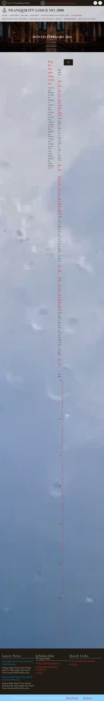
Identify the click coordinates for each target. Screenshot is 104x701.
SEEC (40, 672)
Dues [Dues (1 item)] (61, 606)
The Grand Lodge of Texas (83, 660)
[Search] (68, 62)
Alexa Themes (72, 697)
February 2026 (62, 393)
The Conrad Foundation (48, 663)
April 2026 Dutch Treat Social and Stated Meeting (17, 662)
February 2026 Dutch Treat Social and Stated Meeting (60, 195)
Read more (60, 168)
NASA (74, 664)
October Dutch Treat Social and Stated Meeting (60, 293)
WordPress (87, 697)
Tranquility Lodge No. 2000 (36, 10)
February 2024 (62, 498)
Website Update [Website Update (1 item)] (61, 627)
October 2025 (63, 431)
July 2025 (62, 464)
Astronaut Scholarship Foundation (47, 667)
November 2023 (63, 537)
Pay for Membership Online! (51, 72)
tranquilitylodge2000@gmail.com (61, 3)
